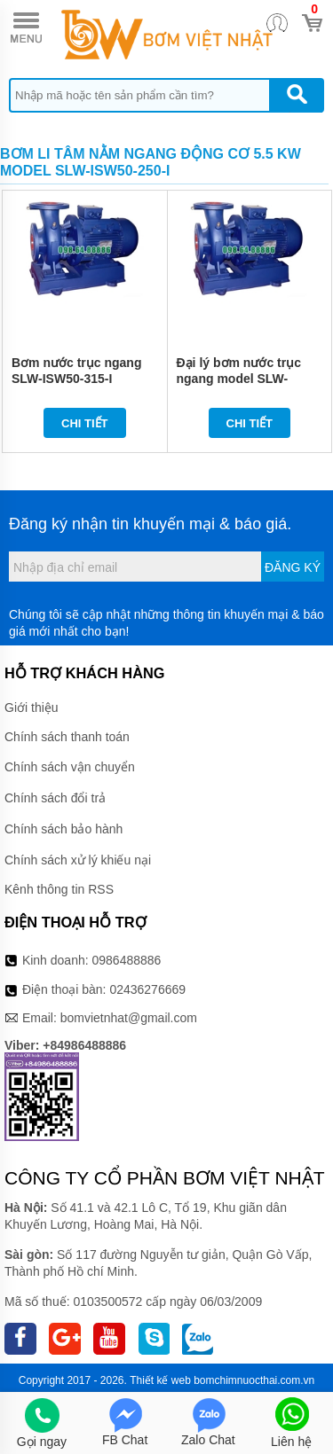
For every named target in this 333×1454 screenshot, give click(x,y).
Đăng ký (293, 567)
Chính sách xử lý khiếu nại (77, 860)
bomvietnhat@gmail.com (128, 1018)
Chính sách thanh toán (67, 737)
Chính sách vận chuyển (69, 767)
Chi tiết (84, 423)
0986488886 (127, 960)
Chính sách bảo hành (63, 829)
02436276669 (147, 989)
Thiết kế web (160, 1380)
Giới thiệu (31, 707)
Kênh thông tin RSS (59, 889)
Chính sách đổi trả (55, 798)
